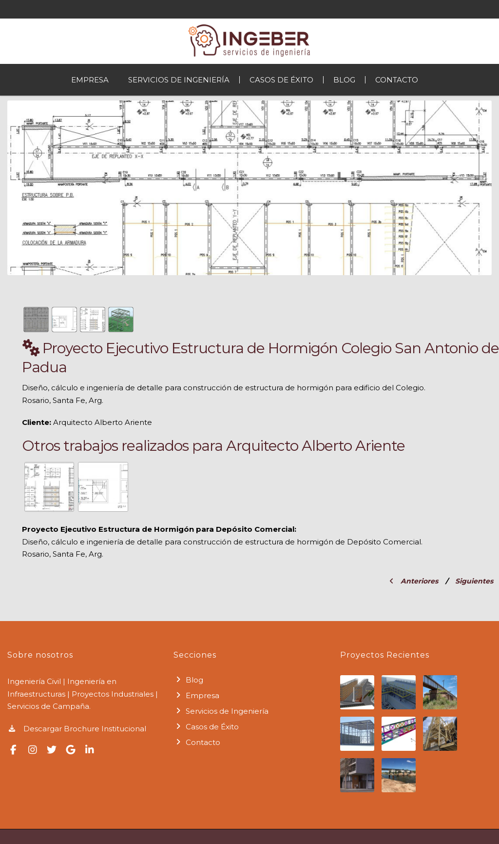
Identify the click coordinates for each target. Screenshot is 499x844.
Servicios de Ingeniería (179, 79)
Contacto (396, 79)
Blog (344, 79)
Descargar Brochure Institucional (76, 728)
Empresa (90, 79)
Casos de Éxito (281, 79)
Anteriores (414, 581)
